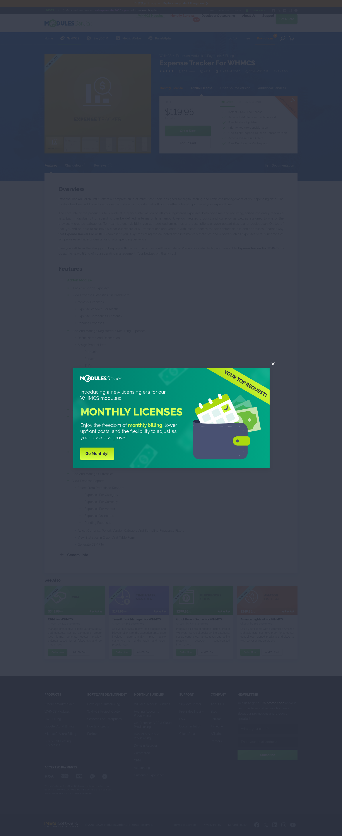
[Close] (273, 364)
